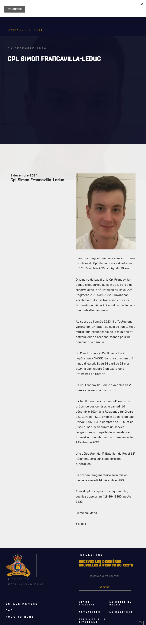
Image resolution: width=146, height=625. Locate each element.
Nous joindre (20, 616)
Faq (9, 610)
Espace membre (22, 603)
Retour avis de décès (26, 30)
